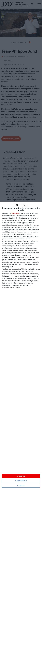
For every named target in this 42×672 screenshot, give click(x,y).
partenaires (15, 213)
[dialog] (21, 437)
